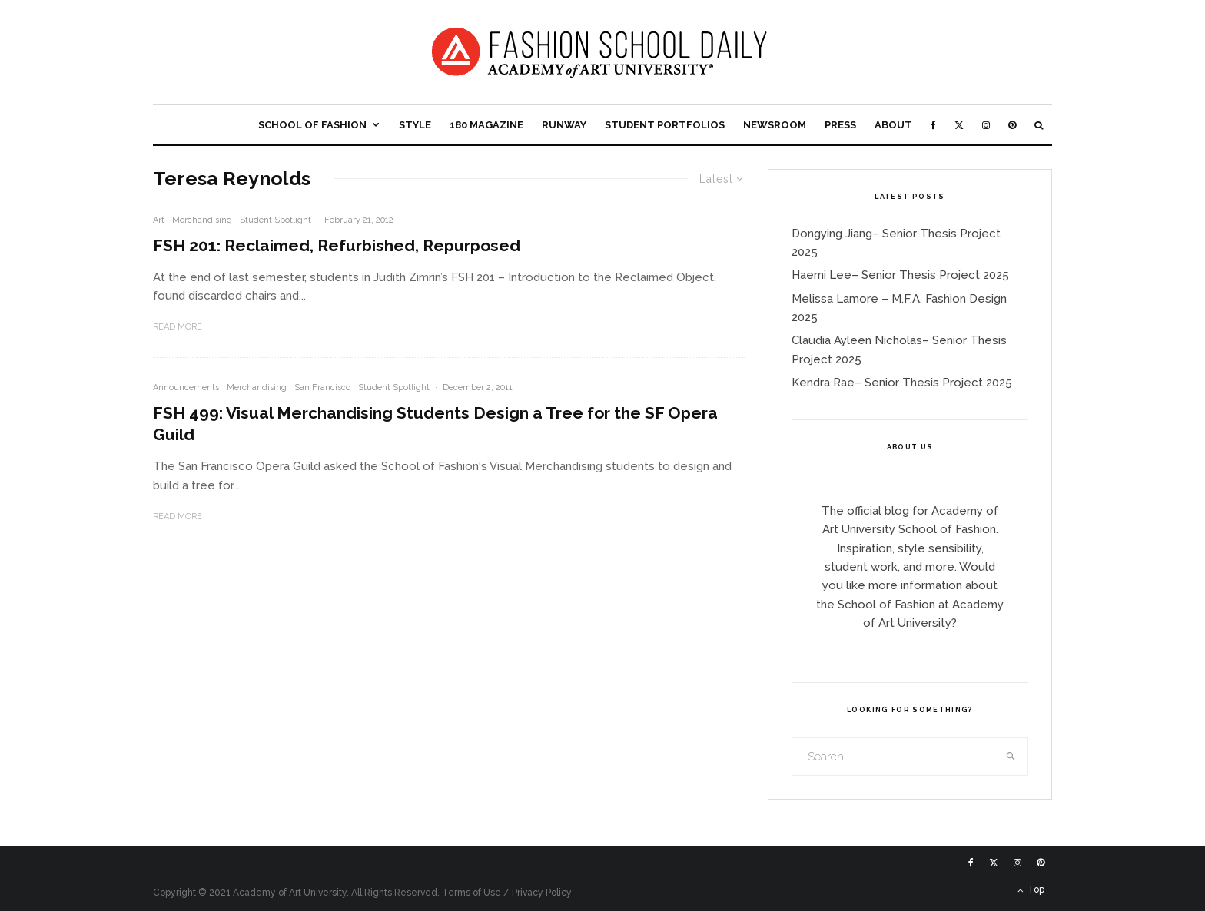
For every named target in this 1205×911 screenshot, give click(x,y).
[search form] (893, 756)
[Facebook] (933, 124)
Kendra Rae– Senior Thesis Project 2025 (902, 382)
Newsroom (774, 125)
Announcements (186, 388)
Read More (177, 327)
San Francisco (322, 388)
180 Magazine (486, 125)
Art (158, 220)
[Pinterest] (1012, 124)
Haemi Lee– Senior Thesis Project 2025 (900, 275)
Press (840, 125)
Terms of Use (471, 892)
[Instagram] (986, 124)
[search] (1011, 756)
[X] (959, 124)
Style (415, 125)
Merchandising (202, 220)
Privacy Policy (542, 892)
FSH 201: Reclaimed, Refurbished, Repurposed (336, 245)
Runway (564, 125)
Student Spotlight (275, 220)
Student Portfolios (665, 125)
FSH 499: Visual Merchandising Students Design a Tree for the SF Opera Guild (435, 423)
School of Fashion (312, 125)
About (893, 125)
